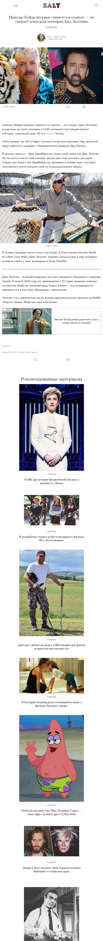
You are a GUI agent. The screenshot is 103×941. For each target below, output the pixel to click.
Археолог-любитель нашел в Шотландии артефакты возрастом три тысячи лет (51, 646)
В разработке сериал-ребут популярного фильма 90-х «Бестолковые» (51, 538)
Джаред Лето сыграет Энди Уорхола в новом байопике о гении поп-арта (52, 869)
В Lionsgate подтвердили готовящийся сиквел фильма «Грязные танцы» (51, 704)
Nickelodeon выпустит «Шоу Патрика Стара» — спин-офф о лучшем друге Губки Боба (51, 812)
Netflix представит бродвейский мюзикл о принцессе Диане (51, 481)
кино (7, 346)
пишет (50, 133)
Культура (51, 27)
